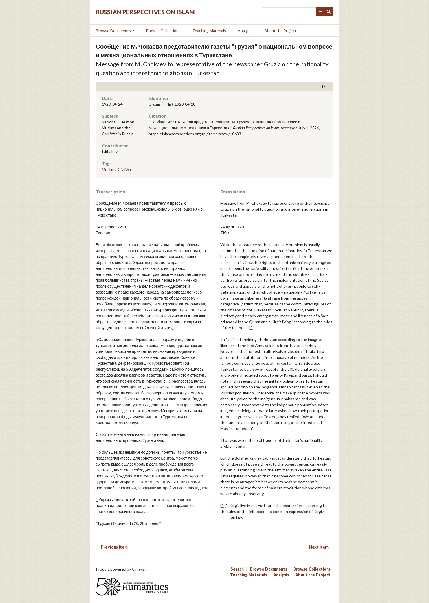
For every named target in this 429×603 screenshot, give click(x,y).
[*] (251, 327)
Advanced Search (320, 11)
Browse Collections (163, 30)
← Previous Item (112, 547)
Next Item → (321, 547)
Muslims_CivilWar (117, 169)
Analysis (245, 30)
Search (328, 11)
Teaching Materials (209, 30)
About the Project (280, 30)
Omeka (138, 569)
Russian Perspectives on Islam (145, 11)
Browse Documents (113, 30)
